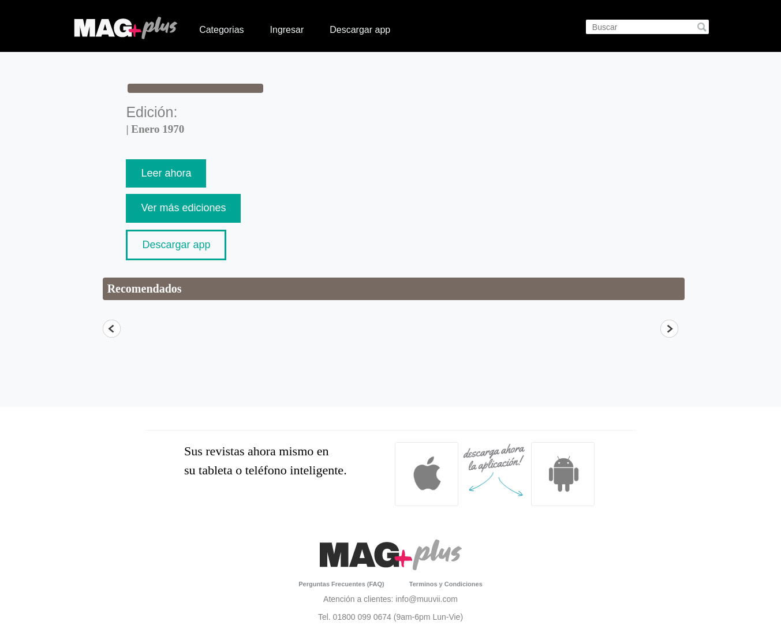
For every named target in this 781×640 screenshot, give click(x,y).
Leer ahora (166, 173)
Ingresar (287, 30)
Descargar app (360, 30)
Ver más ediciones (183, 208)
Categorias (221, 30)
